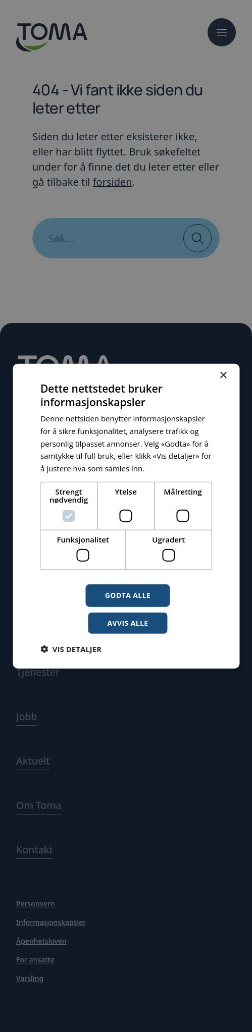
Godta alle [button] (127, 595)
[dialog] (126, 516)
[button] (71, 649)
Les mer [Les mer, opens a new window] (160, 468)
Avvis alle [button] (127, 623)
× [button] (223, 375)
